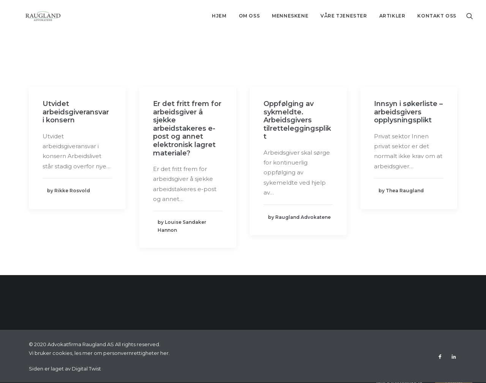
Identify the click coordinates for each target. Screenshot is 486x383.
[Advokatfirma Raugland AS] (31, 16)
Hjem (219, 16)
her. (165, 353)
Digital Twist (86, 369)
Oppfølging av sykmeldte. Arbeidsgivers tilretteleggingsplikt (297, 120)
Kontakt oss (436, 16)
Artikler (392, 16)
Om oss (249, 16)
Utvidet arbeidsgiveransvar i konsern (76, 112)
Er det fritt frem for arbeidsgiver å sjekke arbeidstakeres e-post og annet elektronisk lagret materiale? (187, 128)
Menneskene (290, 16)
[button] (469, 16)
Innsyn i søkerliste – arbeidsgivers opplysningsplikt (408, 112)
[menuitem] (219, 16)
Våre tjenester (343, 16)
